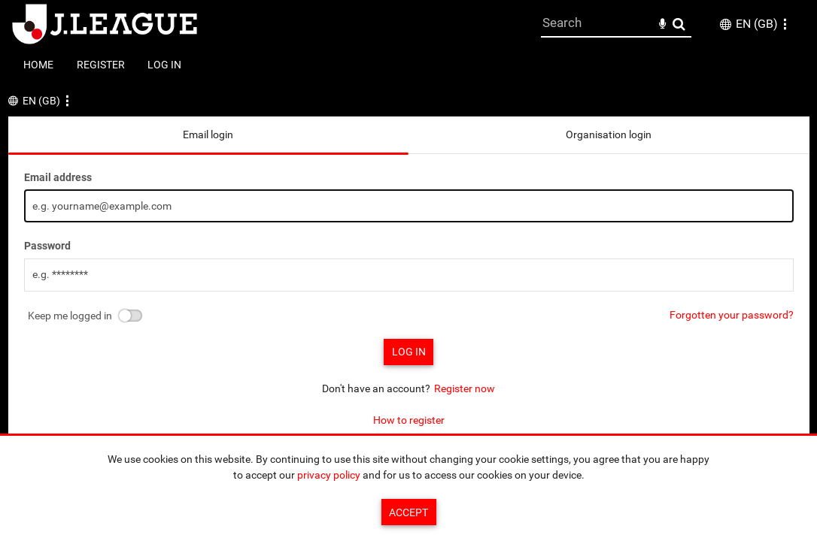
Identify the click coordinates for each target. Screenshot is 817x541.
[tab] (208, 134)
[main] (408, 273)
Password (47, 246)
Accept (408, 512)
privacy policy (328, 475)
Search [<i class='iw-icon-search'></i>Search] (679, 24)
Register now (464, 388)
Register (101, 65)
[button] (784, 24)
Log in (164, 65)
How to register (409, 420)
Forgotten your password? (732, 315)
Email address (58, 177)
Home (38, 65)
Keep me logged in (70, 315)
